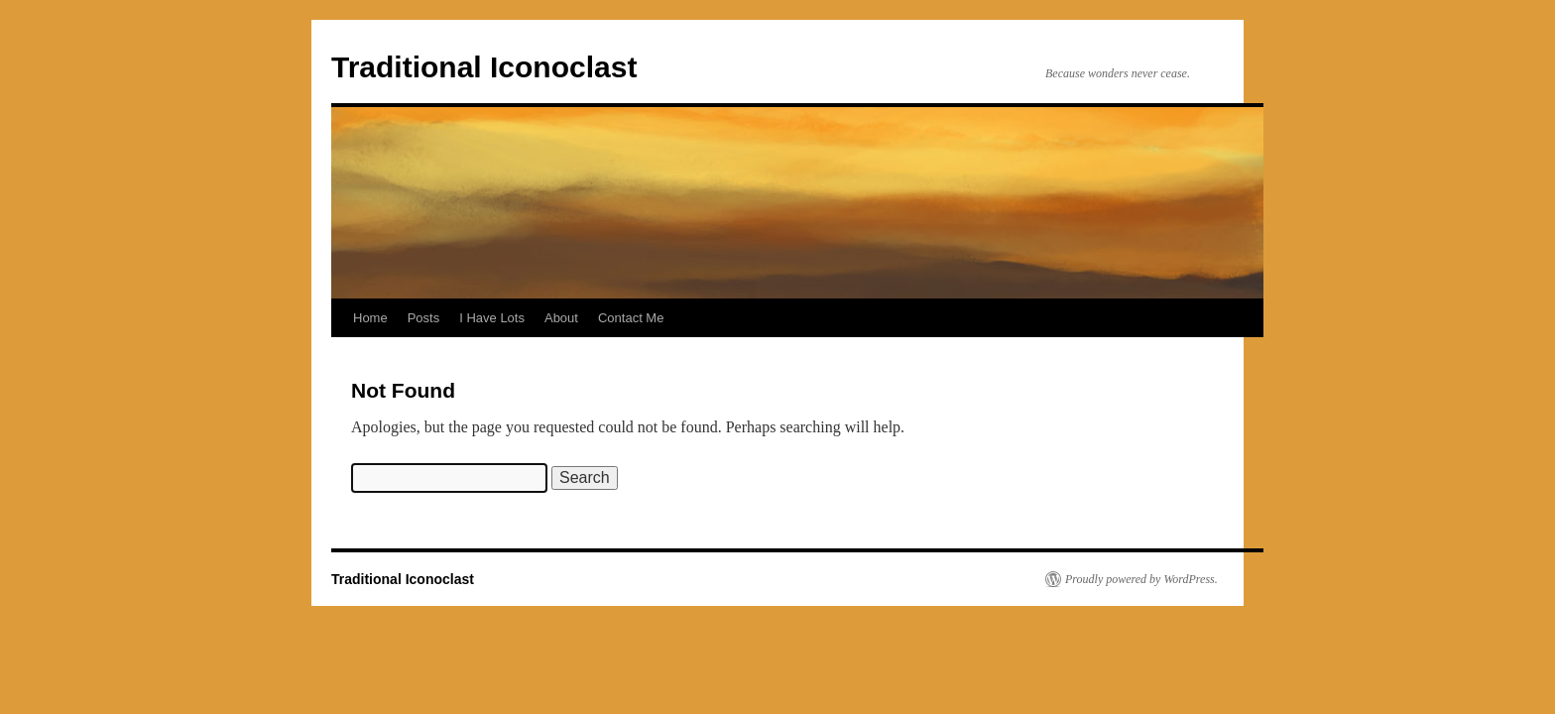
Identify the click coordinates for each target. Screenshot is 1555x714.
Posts (424, 317)
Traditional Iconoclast (484, 67)
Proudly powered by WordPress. (1141, 579)
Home (370, 317)
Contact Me (630, 317)
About (561, 317)
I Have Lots (492, 317)
